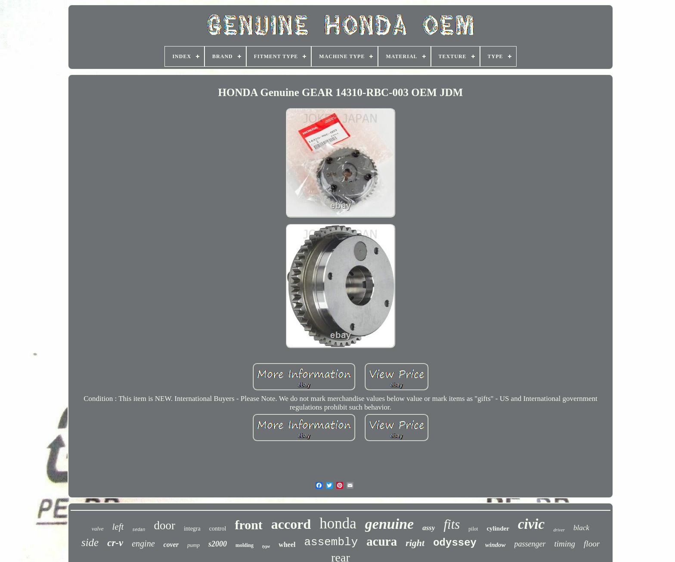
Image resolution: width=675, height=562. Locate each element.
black (581, 528)
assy (428, 528)
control (217, 528)
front (248, 525)
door (164, 525)
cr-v (115, 542)
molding (244, 545)
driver (559, 529)
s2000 (217, 544)
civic (531, 524)
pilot (473, 529)
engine (143, 543)
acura (381, 541)
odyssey (455, 543)
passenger (530, 544)
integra (192, 528)
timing (565, 543)
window (495, 544)
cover (171, 544)
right (415, 542)
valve (97, 528)
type (266, 546)
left (118, 527)
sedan (138, 530)
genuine (389, 524)
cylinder (497, 528)
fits (451, 524)
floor (592, 543)
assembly (331, 542)
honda (337, 523)
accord (291, 524)
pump (193, 545)
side (90, 542)
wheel (287, 544)
